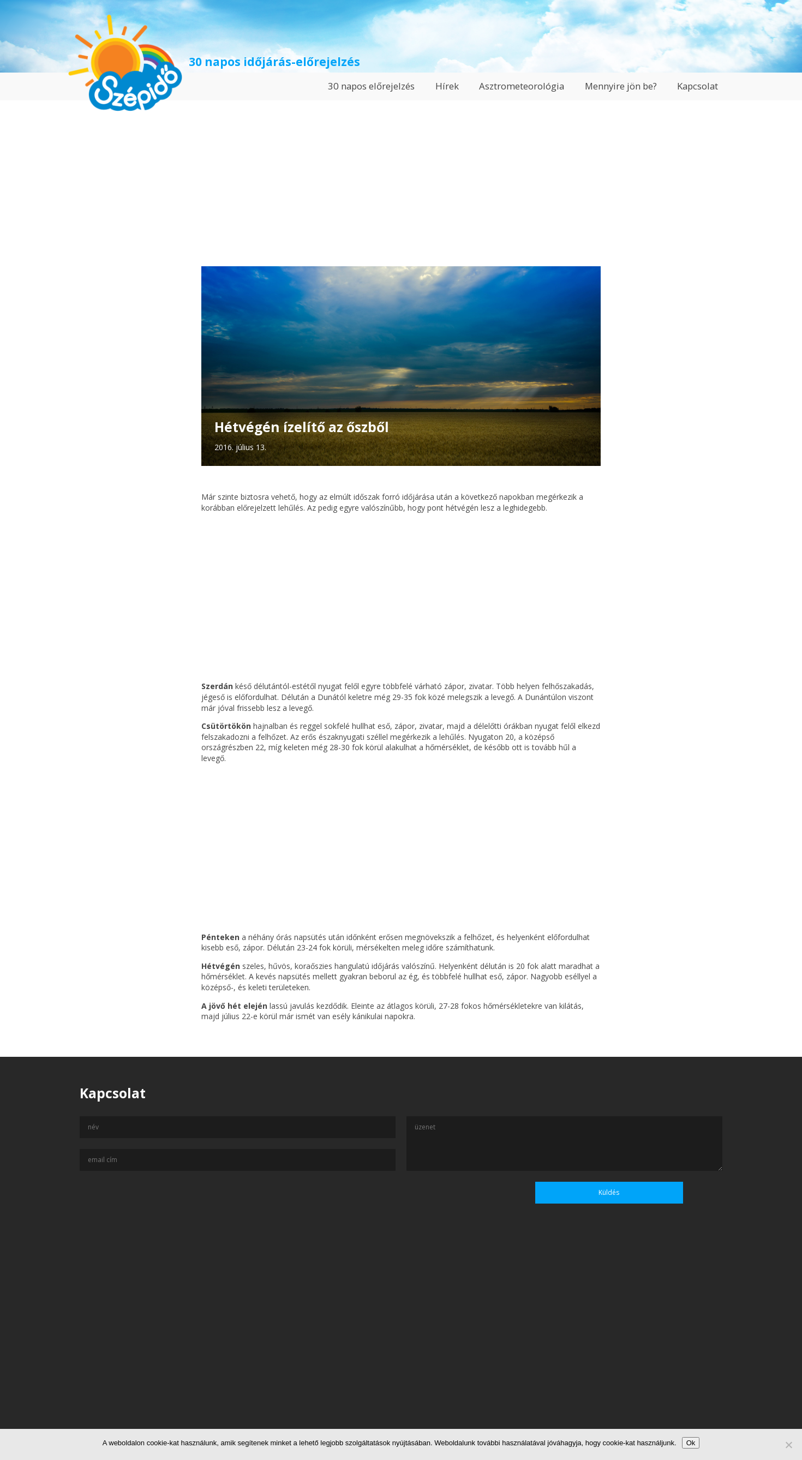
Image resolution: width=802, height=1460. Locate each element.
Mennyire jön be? (621, 86)
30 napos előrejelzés (371, 86)
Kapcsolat (697, 86)
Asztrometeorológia (521, 86)
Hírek (447, 86)
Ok (691, 1443)
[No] (788, 1444)
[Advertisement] (401, 176)
